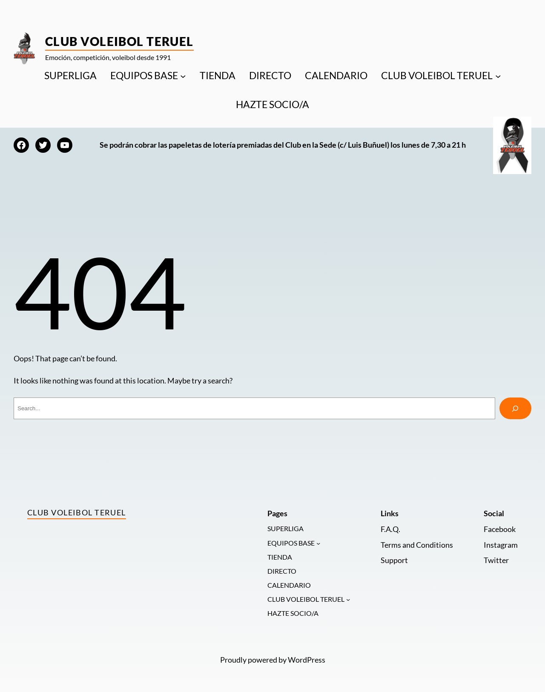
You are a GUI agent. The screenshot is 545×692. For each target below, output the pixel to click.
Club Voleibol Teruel (119, 41)
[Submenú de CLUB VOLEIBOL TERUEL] (498, 76)
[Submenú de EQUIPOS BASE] (183, 76)
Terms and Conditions (417, 544)
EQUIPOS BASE (144, 75)
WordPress (306, 659)
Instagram (501, 544)
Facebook (500, 529)
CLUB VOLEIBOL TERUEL (437, 75)
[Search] (515, 408)
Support (394, 560)
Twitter (496, 560)
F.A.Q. (390, 529)
